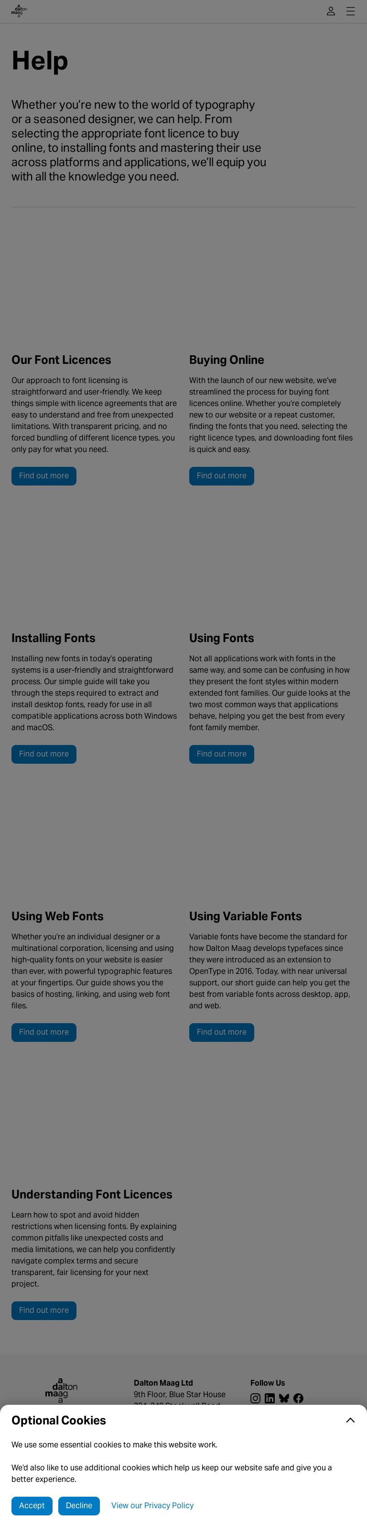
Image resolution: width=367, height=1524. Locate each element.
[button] (183, 1420)
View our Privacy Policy (152, 1506)
